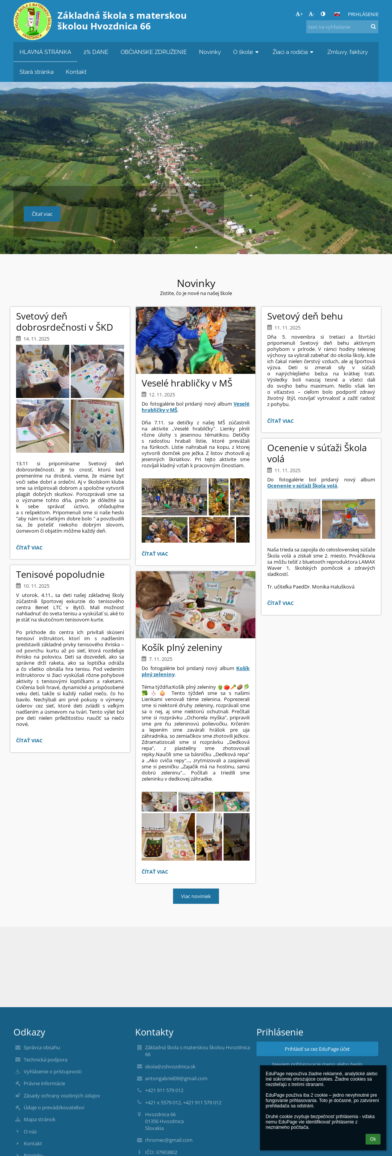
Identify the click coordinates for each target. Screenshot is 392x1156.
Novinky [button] (210, 52)
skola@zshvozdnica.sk (170, 1066)
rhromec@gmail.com (169, 1139)
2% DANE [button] (95, 52)
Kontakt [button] (76, 71)
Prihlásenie (363, 14)
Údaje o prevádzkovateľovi (54, 1107)
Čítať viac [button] (42, 213)
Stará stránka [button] (37, 71)
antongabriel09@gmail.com (176, 1078)
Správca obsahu (42, 1047)
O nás (30, 1131)
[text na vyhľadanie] (342, 27)
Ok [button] (373, 1139)
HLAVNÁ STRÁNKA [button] (45, 52)
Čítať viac (31, 549)
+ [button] (299, 13)
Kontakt (33, 1143)
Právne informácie (44, 1083)
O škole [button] (246, 52)
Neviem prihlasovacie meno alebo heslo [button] (317, 1064)
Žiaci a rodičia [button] (294, 52)
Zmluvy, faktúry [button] (347, 52)
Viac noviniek (196, 896)
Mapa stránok (40, 1119)
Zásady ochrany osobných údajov (62, 1095)
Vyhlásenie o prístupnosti (53, 1071)
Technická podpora (45, 1059)
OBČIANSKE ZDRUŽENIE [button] (154, 52)
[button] (337, 14)
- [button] (312, 13)
